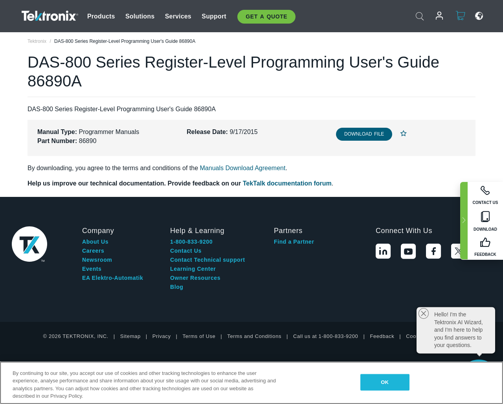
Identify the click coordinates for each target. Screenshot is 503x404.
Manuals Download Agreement (243, 168)
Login (436, 16)
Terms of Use (199, 336)
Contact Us (186, 251)
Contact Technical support (207, 260)
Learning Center (193, 269)
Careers (93, 251)
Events (92, 269)
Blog (177, 287)
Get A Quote (266, 16)
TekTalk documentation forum (287, 183)
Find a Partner (294, 242)
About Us (95, 242)
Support (214, 16)
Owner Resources (195, 278)
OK (385, 382)
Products (101, 16)
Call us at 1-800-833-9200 (325, 336)
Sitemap (130, 336)
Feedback (382, 336)
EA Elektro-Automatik (112, 278)
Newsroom (97, 260)
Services (178, 16)
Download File (364, 134)
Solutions (139, 16)
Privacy (161, 336)
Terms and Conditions (254, 336)
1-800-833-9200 (191, 242)
